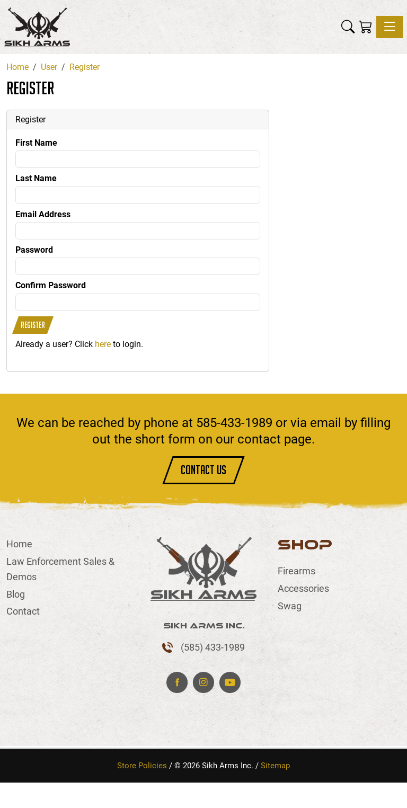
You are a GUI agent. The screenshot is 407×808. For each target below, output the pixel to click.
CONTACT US (203, 469)
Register (33, 325)
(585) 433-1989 (213, 647)
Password (34, 250)
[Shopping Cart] (365, 27)
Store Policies (142, 765)
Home (19, 543)
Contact (23, 611)
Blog (15, 594)
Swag (290, 605)
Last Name (36, 178)
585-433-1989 (234, 422)
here (103, 344)
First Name (36, 143)
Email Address (42, 214)
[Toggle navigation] (389, 27)
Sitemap (275, 765)
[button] (348, 27)
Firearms (296, 570)
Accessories (303, 588)
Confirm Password (50, 285)
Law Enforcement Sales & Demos (60, 569)
